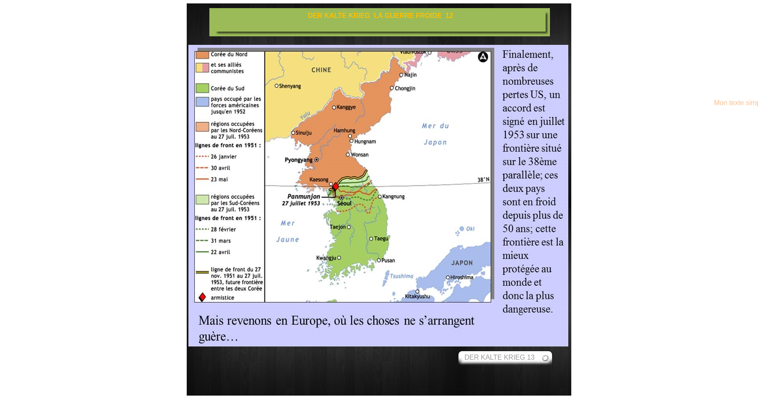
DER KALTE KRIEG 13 (499, 357)
